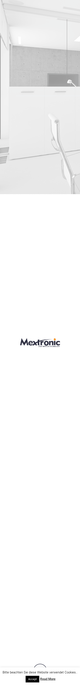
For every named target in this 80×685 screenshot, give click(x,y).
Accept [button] (32, 679)
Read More (47, 679)
